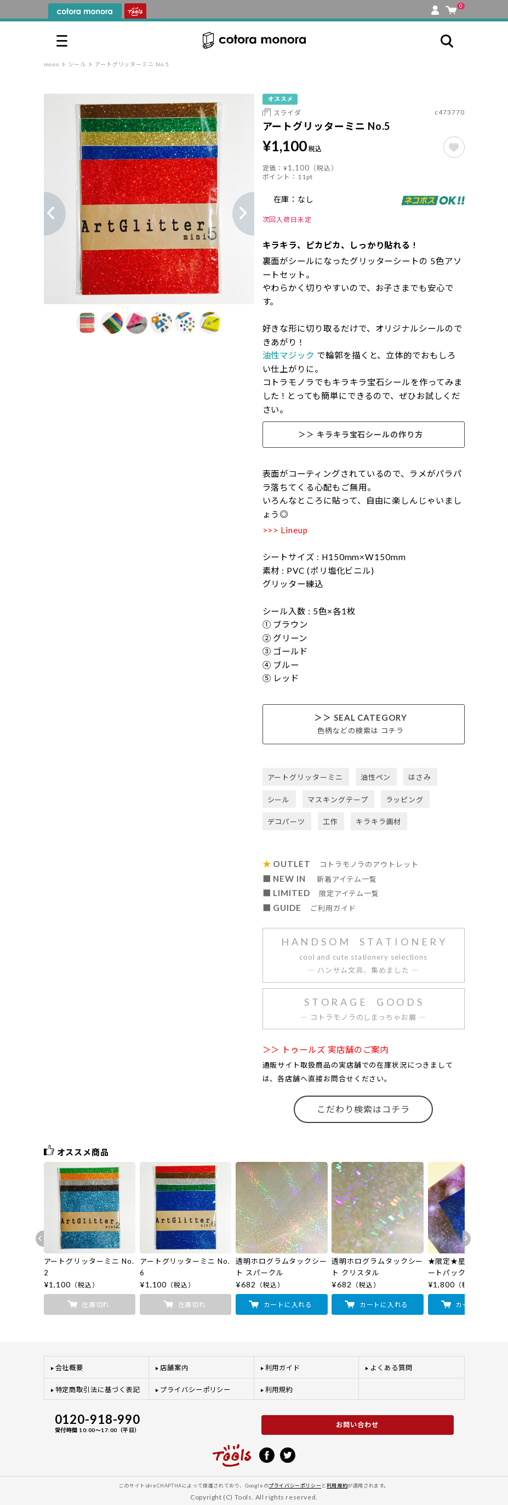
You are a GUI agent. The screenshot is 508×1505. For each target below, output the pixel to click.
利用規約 (279, 1390)
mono (52, 64)
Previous (44, 214)
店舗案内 (174, 1368)
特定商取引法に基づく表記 (97, 1390)
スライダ (287, 113)
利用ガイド (283, 1368)
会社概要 (69, 1368)
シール (77, 64)
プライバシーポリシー (195, 1390)
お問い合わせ (357, 1425)
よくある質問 (391, 1368)
